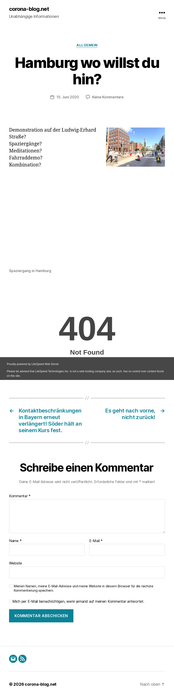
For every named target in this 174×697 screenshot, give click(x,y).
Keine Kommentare (108, 97)
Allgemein (87, 45)
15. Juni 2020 (67, 97)
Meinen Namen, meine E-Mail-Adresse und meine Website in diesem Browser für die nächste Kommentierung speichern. (83, 588)
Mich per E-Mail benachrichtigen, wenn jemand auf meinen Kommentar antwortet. (76, 601)
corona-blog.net (29, 9)
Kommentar (20, 496)
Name (15, 541)
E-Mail (96, 541)
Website (15, 563)
